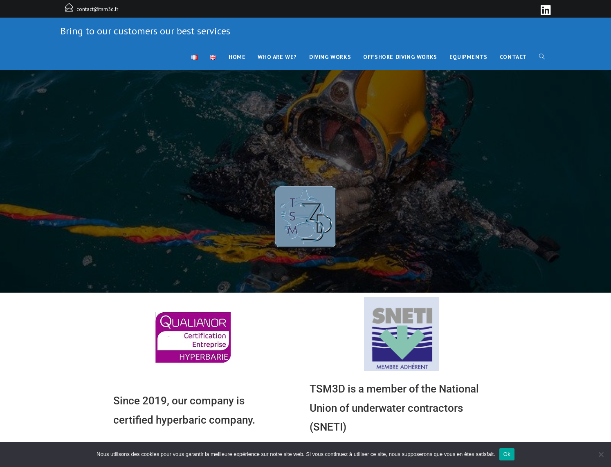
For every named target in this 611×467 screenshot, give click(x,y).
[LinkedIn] (544, 10)
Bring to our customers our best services (145, 31)
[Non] (601, 454)
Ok (506, 454)
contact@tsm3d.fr (97, 9)
